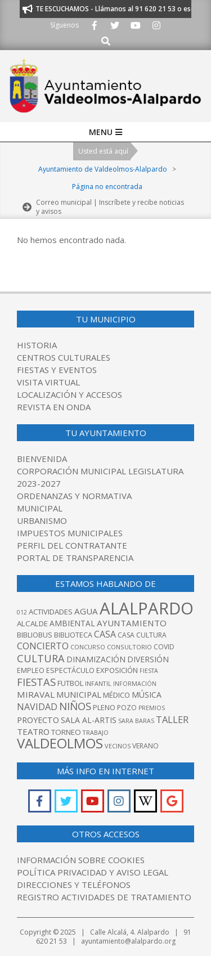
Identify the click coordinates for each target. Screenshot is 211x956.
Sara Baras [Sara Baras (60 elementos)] (136, 721)
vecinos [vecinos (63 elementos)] (118, 746)
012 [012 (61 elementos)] (22, 612)
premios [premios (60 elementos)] (151, 708)
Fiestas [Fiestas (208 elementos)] (36, 682)
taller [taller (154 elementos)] (172, 719)
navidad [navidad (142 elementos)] (37, 707)
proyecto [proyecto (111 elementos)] (38, 720)
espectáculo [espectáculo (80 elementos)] (70, 670)
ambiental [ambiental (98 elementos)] (72, 623)
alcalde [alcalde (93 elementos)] (32, 623)
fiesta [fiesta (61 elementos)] (149, 671)
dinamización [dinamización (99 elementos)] (95, 659)
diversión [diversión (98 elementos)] (148, 659)
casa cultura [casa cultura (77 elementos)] (142, 635)
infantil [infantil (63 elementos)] (98, 683)
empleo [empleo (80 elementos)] (30, 670)
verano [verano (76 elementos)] (145, 746)
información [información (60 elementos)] (134, 684)
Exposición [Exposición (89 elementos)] (117, 670)
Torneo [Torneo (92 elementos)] (66, 732)
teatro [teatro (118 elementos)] (33, 731)
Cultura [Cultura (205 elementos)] (41, 658)
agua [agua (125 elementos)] (86, 611)
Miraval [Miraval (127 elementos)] (36, 694)
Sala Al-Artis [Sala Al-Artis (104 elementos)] (88, 720)
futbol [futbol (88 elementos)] (70, 683)
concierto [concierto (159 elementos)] (43, 645)
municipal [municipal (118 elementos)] (78, 694)
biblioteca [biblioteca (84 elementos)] (73, 635)
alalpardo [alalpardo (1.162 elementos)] (147, 608)
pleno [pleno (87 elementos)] (104, 707)
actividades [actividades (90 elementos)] (51, 612)
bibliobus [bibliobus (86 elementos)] (34, 635)
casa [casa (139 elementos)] (105, 634)
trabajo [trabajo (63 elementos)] (96, 732)
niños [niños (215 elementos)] (75, 706)
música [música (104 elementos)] (146, 694)
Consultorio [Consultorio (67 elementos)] (129, 647)
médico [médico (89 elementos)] (116, 695)
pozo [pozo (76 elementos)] (127, 707)
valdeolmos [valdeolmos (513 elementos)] (60, 743)
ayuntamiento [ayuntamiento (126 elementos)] (132, 623)
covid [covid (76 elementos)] (164, 647)
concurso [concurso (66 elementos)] (87, 647)
